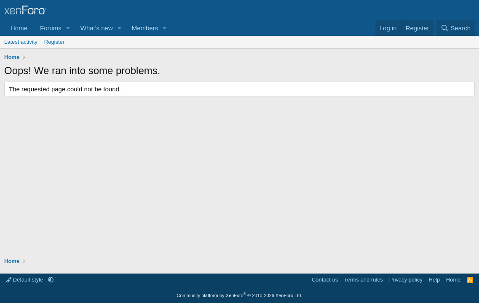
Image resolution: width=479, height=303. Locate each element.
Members (145, 28)
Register (54, 42)
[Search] (455, 28)
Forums (51, 28)
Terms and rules (363, 279)
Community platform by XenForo (239, 295)
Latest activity (20, 42)
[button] (68, 28)
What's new (96, 28)
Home (19, 28)
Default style (25, 279)
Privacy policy (406, 279)
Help (434, 279)
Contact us (325, 279)
